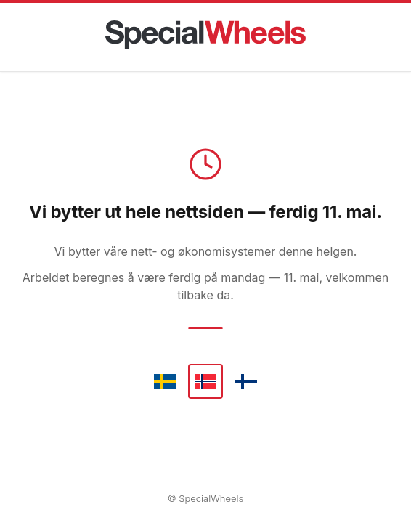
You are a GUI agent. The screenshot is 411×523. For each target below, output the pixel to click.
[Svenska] (164, 381)
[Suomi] (246, 381)
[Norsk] (205, 381)
